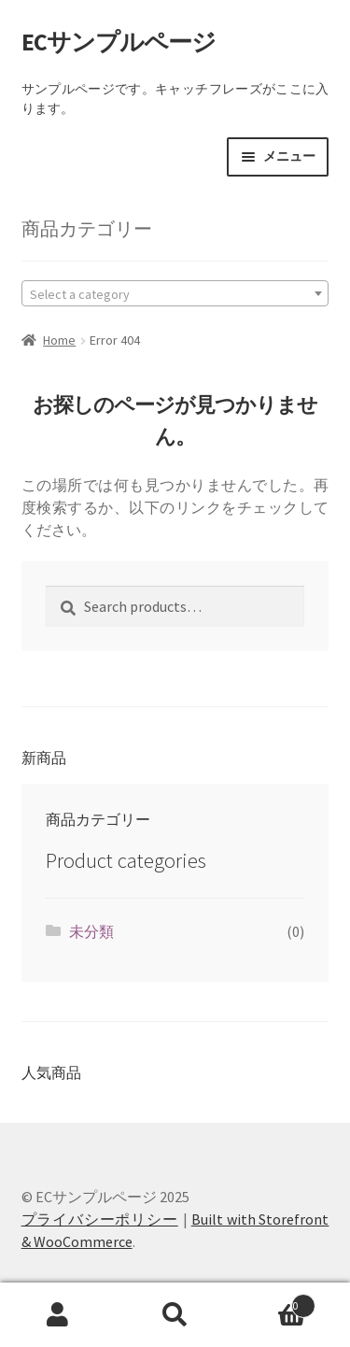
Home (59, 340)
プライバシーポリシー (99, 1219)
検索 (175, 1315)
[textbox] (175, 293)
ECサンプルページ (118, 42)
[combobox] (175, 293)
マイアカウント (58, 1315)
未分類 (91, 931)
